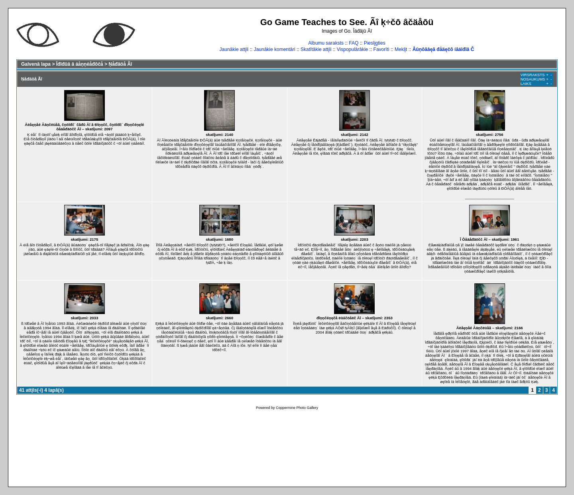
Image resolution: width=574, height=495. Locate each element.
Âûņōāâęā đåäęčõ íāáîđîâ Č (443, 49)
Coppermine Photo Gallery (297, 408)
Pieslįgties (374, 43)
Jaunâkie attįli (234, 49)
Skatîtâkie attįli (316, 49)
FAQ (353, 43)
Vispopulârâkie (352, 49)
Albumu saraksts (326, 43)
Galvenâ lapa (36, 64)
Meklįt (401, 49)
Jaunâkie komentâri (274, 49)
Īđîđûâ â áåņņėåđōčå (79, 64)
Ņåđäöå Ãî (120, 64)
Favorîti (381, 49)
